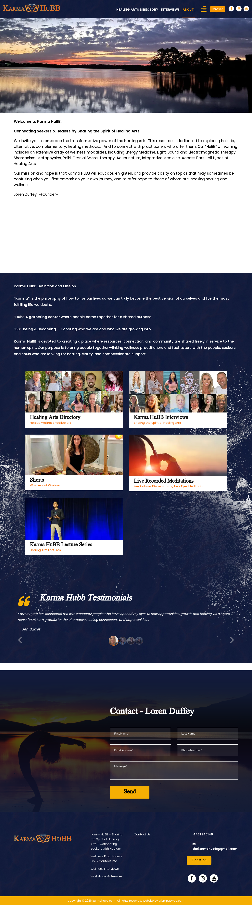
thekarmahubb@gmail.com (215, 849)
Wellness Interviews (105, 869)
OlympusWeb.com (171, 901)
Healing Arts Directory (137, 9)
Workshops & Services (107, 876)
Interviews (170, 9)
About (188, 9)
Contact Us (142, 834)
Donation (217, 9)
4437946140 (203, 834)
